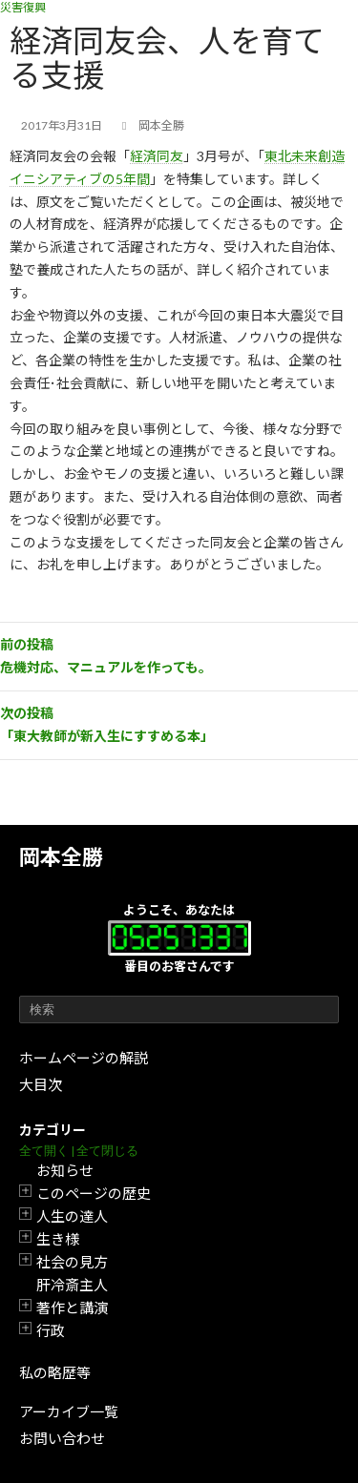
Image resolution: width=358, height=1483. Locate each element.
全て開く (44, 1150)
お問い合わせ (62, 1438)
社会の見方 (72, 1261)
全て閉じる (107, 1150)
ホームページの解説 (83, 1057)
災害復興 (23, 7)
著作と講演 (72, 1307)
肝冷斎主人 (72, 1284)
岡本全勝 (61, 857)
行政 (50, 1330)
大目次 (40, 1084)
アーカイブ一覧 (68, 1411)
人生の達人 (72, 1216)
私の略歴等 (55, 1372)
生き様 (57, 1238)
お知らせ (65, 1170)
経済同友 (156, 156)
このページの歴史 (93, 1193)
